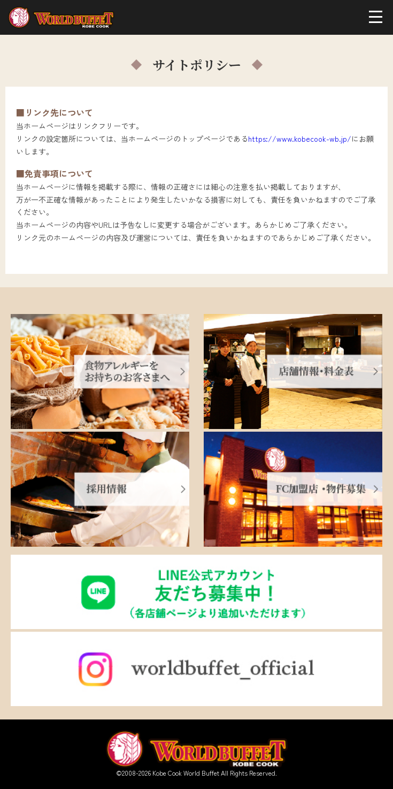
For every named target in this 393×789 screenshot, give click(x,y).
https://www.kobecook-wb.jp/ (299, 138)
